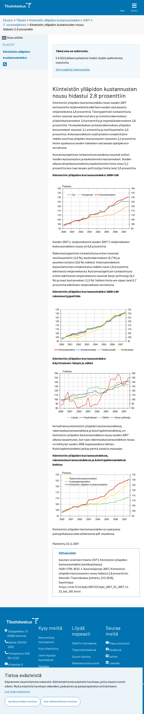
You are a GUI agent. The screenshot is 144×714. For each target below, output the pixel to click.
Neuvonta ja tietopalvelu (46, 640)
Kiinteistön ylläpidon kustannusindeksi (54, 20)
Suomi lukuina (81, 656)
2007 (86, 20)
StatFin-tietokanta (84, 643)
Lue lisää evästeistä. (17, 692)
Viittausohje (67, 553)
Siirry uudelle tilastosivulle (73, 69)
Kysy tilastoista (48, 648)
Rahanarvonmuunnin (85, 663)
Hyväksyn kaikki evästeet (22, 701)
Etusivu (8, 20)
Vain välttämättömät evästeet (60, 701)
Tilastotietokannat (84, 650)
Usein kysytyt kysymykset (47, 657)
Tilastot (21, 20)
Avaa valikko (12, 38)
